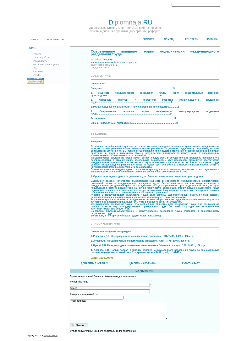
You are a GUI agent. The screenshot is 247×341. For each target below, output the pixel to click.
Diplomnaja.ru (51, 339)
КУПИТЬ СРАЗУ (191, 263)
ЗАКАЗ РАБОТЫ (55, 39)
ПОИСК (34, 39)
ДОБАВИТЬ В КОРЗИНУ (94, 263)
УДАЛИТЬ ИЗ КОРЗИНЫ (142, 263)
